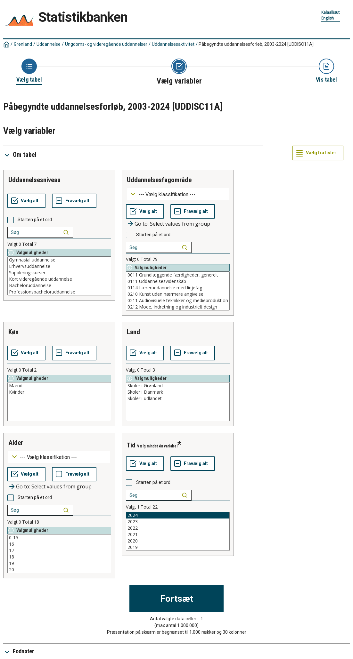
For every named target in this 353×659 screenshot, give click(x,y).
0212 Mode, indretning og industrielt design (177, 307)
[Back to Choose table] (29, 71)
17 (59, 550)
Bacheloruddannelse (59, 285)
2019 (177, 547)
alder (15, 442)
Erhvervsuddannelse (59, 266)
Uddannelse (49, 44)
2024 (177, 515)
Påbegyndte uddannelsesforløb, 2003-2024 (256, 44)
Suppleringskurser (59, 272)
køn (13, 332)
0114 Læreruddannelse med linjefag (177, 288)
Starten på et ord (35, 219)
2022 (177, 528)
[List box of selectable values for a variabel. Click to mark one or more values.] (59, 275)
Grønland (23, 44)
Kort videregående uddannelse (59, 279)
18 (59, 557)
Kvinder (59, 392)
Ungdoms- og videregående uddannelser (106, 44)
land (133, 332)
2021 (177, 534)
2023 (177, 521)
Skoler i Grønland (177, 385)
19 (59, 563)
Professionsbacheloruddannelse (59, 292)
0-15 (59, 537)
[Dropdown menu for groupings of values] (178, 194)
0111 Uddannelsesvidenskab (177, 281)
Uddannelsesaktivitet (173, 44)
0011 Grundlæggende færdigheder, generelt (177, 275)
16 (59, 544)
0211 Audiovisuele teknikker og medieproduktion (177, 300)
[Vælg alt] (26, 201)
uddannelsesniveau (34, 180)
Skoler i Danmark (177, 392)
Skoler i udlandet (177, 398)
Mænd (59, 385)
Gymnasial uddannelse (59, 260)
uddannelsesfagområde (159, 180)
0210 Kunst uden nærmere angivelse (177, 294)
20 (59, 570)
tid (131, 445)
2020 (177, 541)
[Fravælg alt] (74, 201)
